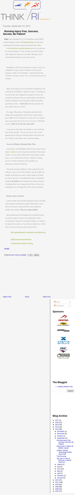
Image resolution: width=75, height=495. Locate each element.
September (61, 438)
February (60, 475)
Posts (57, 302)
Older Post (46, 297)
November (61, 433)
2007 (57, 491)
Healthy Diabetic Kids (65, 387)
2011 (57, 482)
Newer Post (7, 297)
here (39, 45)
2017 (57, 420)
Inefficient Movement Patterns (21, 239)
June (59, 469)
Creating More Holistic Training (22, 243)
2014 (57, 427)
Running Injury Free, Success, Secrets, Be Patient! (65, 442)
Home (27, 297)
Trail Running (61, 456)
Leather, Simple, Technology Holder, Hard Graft (64, 452)
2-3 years (12, 152)
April (59, 473)
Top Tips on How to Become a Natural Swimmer (64, 460)
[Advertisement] (38, 277)
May (58, 471)
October (60, 436)
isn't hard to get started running (19, 48)
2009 (57, 487)
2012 (57, 480)
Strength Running (27, 42)
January (60, 478)
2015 (57, 425)
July (58, 467)
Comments (59, 306)
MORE (6, 249)
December (61, 431)
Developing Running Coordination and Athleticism (28, 232)
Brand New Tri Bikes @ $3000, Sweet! (65, 447)
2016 (57, 422)
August (59, 464)
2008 (57, 489)
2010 (57, 484)
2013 (57, 429)
